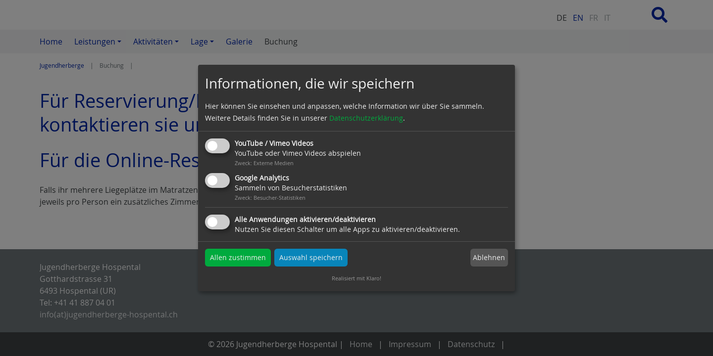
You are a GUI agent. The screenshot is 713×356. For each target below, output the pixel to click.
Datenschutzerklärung (366, 118)
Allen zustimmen (238, 257)
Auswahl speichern (311, 257)
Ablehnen (489, 257)
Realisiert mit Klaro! (356, 278)
